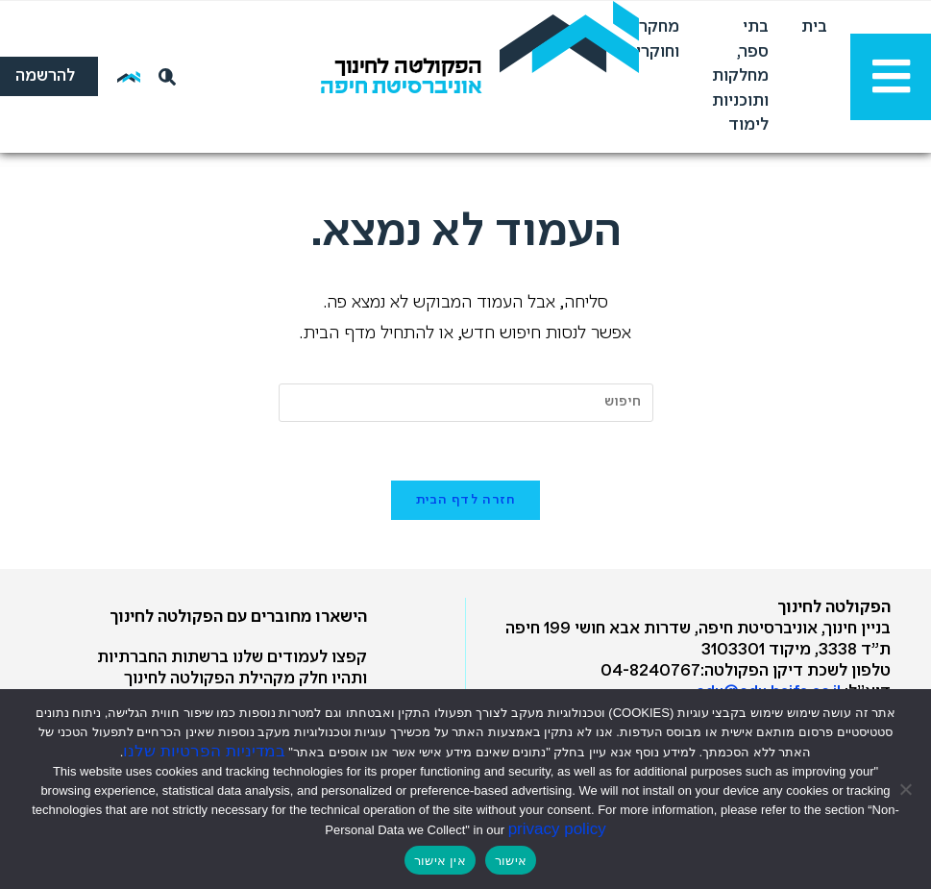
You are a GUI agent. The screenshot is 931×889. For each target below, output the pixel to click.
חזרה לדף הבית (466, 500)
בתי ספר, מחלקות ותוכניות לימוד (740, 76)
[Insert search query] (466, 402)
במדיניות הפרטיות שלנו (203, 751)
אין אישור (440, 860)
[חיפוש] (163, 77)
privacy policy (557, 829)
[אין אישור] (907, 789)
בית (814, 27)
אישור (511, 860)
